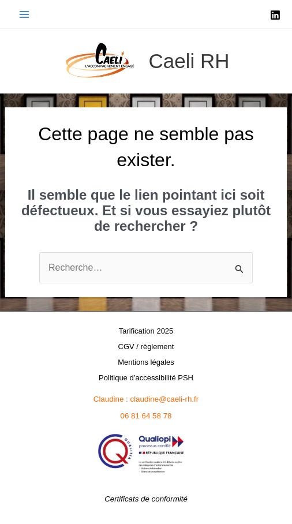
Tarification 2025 (146, 331)
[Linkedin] (275, 15)
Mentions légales (146, 362)
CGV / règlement (146, 346)
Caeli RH (188, 61)
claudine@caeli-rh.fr (164, 399)
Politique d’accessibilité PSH (146, 377)
